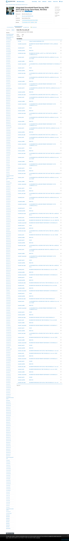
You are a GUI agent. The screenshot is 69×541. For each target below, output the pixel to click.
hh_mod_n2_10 (8, 68)
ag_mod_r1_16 (8, 445)
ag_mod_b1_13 (8, 231)
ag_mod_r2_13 (8, 276)
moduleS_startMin (21, 314)
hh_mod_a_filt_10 (8, 39)
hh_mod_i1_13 (8, 199)
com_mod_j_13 (8, 343)
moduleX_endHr (21, 369)
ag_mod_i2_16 (8, 425)
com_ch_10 (8, 168)
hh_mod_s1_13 (8, 219)
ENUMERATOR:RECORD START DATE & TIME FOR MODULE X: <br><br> (44, 382)
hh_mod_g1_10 (8, 49)
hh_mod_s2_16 (8, 387)
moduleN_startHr (21, 225)
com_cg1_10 (8, 165)
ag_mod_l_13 (8, 259)
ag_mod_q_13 (8, 273)
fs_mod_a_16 (8, 461)
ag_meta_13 (8, 229)
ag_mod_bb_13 (8, 234)
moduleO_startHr (21, 239)
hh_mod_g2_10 (8, 51)
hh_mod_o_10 (8, 69)
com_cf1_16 (8, 500)
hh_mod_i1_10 (8, 56)
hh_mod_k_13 (8, 204)
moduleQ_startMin (21, 279)
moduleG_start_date (22, 94)
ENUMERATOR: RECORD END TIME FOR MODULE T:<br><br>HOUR (43, 319)
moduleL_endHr (21, 177)
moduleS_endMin (21, 305)
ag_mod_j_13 (8, 256)
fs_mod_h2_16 (8, 481)
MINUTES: (31, 50)
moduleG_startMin (21, 91)
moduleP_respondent (22, 255)
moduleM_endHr (21, 197)
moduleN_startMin (21, 227)
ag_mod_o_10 (8, 111)
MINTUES (31, 131)
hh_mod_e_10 (8, 46)
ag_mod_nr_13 (8, 264)
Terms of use (55, 1)
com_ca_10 (8, 155)
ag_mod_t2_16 (8, 452)
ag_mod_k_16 (8, 428)
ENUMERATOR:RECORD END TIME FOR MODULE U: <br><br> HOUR (43, 337)
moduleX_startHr (21, 377)
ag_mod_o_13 (8, 266)
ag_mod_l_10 (8, 106)
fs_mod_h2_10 (8, 145)
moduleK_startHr (21, 167)
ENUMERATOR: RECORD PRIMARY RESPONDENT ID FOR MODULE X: (43, 374)
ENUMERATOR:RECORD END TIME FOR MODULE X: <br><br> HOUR (43, 353)
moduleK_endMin (21, 161)
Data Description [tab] (18, 27)
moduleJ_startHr (21, 147)
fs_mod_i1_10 (8, 148)
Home (7, 4)
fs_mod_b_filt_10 (8, 126)
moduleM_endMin (21, 201)
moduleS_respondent (22, 307)
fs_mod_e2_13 (8, 305)
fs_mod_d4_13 (8, 301)
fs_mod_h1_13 (8, 311)
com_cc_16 (8, 495)
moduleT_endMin (21, 322)
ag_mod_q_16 (8, 443)
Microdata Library (20, 1)
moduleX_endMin (21, 371)
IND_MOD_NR (8, 528)
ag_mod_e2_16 (8, 411)
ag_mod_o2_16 (8, 440)
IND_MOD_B (8, 516)
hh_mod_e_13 (8, 189)
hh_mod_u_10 (8, 81)
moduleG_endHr (21, 77)
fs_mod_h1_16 (8, 480)
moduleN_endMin (21, 219)
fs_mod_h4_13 (8, 316)
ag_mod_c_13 (8, 236)
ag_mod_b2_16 (8, 405)
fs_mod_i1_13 (8, 318)
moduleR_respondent (22, 290)
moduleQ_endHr (21, 269)
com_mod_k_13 (8, 345)
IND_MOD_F (8, 518)
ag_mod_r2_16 (8, 447)
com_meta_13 (8, 325)
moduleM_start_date (22, 213)
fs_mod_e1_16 (8, 471)
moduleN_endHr (21, 217)
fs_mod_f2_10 (8, 140)
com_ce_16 (8, 498)
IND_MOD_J (8, 523)
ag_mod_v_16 (8, 455)
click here (38, 537)
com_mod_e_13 (8, 333)
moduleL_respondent (22, 183)
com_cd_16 (8, 496)
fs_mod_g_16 (8, 478)
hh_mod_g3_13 (8, 196)
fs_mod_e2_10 (8, 136)
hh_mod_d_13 (8, 187)
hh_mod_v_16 (8, 392)
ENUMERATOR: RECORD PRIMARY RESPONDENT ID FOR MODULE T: (43, 325)
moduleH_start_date (22, 113)
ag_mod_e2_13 (8, 241)
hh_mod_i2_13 (8, 201)
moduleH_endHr (21, 97)
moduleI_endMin (21, 121)
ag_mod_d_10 (8, 93)
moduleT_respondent (22, 325)
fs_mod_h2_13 (8, 313)
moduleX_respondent (22, 374)
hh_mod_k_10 (8, 61)
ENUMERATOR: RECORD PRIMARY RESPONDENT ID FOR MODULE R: (43, 290)
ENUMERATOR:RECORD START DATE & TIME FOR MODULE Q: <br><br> (44, 282)
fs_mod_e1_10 (8, 135)
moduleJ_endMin (21, 141)
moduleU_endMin (21, 339)
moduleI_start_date (21, 134)
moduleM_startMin (21, 210)
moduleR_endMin (21, 287)
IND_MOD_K (8, 524)
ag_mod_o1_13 (8, 268)
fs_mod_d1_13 (8, 296)
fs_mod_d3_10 (8, 133)
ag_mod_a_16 (8, 401)
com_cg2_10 (8, 167)
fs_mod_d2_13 (8, 298)
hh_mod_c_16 (8, 350)
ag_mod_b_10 (8, 89)
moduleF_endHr (21, 56)
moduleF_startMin (21, 70)
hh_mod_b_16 (8, 511)
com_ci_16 (7, 505)
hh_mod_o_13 (8, 212)
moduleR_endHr (21, 285)
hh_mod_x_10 (8, 86)
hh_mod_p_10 (8, 71)
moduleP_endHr (21, 249)
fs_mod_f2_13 (8, 308)
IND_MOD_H (8, 519)
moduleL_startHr (21, 187)
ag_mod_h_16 (8, 420)
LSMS (17, 4)
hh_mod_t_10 (8, 79)
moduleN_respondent (22, 222)
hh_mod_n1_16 (8, 375)
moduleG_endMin (21, 81)
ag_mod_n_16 (8, 433)
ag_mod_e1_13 (8, 239)
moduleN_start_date (22, 230)
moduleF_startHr (21, 67)
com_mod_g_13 (8, 338)
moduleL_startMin (21, 190)
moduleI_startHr (21, 127)
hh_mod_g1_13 (8, 192)
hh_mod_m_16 (8, 373)
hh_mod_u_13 (8, 224)
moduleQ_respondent (22, 274)
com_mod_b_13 (8, 328)
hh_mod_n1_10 (8, 66)
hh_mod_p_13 (8, 214)
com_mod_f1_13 (8, 335)
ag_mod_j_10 (8, 103)
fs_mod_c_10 (8, 128)
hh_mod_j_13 (8, 202)
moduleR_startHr (21, 293)
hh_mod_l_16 (8, 372)
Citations (49, 1)
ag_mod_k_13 (8, 258)
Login (61, 1)
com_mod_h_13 (8, 340)
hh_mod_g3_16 (8, 360)
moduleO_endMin (21, 237)
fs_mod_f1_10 (8, 138)
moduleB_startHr (21, 47)
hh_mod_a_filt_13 (8, 182)
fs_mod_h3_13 (8, 315)
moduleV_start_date (21, 366)
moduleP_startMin (21, 262)
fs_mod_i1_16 (8, 485)
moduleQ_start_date (22, 282)
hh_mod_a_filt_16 (8, 348)
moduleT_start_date (21, 333)
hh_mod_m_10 (8, 64)
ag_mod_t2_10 (8, 123)
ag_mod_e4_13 (8, 244)
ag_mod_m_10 (8, 108)
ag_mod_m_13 (8, 261)
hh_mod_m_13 (8, 207)
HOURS (30, 277)
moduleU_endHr (21, 337)
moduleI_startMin (21, 131)
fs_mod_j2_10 (8, 153)
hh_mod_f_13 (8, 191)
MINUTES (31, 61)
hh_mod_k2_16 (8, 370)
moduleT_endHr (21, 319)
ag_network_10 (8, 125)
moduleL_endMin (21, 181)
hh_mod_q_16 (8, 382)
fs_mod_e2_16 (8, 473)
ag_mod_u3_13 (8, 286)
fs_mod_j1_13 (8, 321)
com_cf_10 (8, 163)
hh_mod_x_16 (8, 395)
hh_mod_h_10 (8, 54)
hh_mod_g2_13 (8, 194)
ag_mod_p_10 (8, 113)
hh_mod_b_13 (8, 184)
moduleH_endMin (21, 101)
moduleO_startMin (21, 242)
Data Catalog (34, 1)
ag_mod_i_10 (8, 101)
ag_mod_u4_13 (8, 288)
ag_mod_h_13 (8, 251)
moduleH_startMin (21, 110)
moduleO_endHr (21, 234)
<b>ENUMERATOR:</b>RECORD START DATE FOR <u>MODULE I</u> (43, 134)
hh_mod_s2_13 (8, 221)
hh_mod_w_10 (8, 84)
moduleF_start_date (21, 73)
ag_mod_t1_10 (8, 121)
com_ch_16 (8, 503)
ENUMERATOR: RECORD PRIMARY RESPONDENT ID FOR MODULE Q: (43, 274)
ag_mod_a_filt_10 (8, 88)
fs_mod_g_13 (8, 310)
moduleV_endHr (21, 353)
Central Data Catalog (11, 4)
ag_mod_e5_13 (8, 246)
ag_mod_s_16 (8, 448)
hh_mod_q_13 (8, 216)
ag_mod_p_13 (8, 271)
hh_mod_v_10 (8, 83)
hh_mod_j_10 (8, 59)
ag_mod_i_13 (8, 253)
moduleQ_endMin (21, 271)
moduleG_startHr (21, 87)
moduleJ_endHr (21, 137)
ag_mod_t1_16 (8, 450)
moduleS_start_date (22, 317)
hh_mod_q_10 (8, 73)
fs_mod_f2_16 (8, 476)
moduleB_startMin (21, 50)
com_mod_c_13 (8, 330)
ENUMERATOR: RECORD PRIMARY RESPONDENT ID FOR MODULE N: (43, 222)
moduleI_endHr (21, 117)
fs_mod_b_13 (8, 293)
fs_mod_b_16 (8, 463)
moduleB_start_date (22, 53)
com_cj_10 (7, 172)
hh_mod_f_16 (8, 355)
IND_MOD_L (8, 526)
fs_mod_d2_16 (8, 468)
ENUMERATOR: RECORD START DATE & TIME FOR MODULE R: (42, 298)
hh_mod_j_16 (8, 367)
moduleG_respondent (22, 83)
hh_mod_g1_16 (8, 357)
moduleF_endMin (21, 61)
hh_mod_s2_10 (8, 78)
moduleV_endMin (21, 355)
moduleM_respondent (22, 203)
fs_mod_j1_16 (8, 486)
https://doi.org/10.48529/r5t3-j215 (27, 15)
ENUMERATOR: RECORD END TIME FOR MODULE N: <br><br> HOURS (43, 217)
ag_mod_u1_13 (8, 283)
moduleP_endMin (21, 253)
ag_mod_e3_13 (8, 243)
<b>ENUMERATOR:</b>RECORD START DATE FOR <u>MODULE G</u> (43, 94)
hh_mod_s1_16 (8, 385)
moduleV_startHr (21, 361)
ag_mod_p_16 (8, 442)
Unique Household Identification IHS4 (36, 41)
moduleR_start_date (22, 298)
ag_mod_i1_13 (8, 254)
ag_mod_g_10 (8, 98)
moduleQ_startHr (21, 277)
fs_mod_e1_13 (8, 303)
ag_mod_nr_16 (8, 435)
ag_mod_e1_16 (8, 410)
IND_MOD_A (8, 514)
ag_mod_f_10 (8, 96)
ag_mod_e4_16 (8, 415)
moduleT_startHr (21, 327)
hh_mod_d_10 (8, 44)
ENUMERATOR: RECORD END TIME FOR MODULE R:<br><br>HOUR (43, 285)
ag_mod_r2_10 (8, 118)
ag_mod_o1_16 (8, 438)
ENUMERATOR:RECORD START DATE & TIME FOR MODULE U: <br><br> (44, 350)
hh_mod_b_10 (8, 41)
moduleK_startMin (21, 170)
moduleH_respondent (22, 103)
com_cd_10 (8, 160)
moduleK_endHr (21, 157)
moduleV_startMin (21, 363)
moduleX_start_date (22, 382)
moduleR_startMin (21, 295)
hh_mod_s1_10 (8, 76)
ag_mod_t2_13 (8, 281)
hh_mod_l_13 (8, 206)
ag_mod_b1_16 (8, 403)
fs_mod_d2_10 (8, 131)
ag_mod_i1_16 (8, 423)
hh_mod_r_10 (8, 74)
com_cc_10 (8, 158)
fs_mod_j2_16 (8, 488)
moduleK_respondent (22, 163)
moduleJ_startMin (21, 150)
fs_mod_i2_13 (8, 320)
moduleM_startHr (21, 207)
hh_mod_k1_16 (8, 368)
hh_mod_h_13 (8, 197)
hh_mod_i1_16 (8, 363)
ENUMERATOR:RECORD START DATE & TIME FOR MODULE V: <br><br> (44, 366)
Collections (44, 1)
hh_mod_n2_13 (8, 211)
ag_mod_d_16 (8, 408)
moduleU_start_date (22, 350)
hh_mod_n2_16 (8, 377)
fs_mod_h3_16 (8, 483)
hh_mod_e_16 (8, 353)
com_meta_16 (8, 490)
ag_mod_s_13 (8, 278)
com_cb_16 (8, 493)
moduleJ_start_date (21, 153)
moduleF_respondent (22, 63)
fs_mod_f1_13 (8, 306)
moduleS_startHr (21, 311)
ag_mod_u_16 (8, 453)
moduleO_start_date (22, 245)
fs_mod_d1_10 (8, 130)
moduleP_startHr (21, 259)
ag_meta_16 (8, 400)
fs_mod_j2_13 (8, 323)
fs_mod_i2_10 (8, 150)
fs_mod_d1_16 (8, 466)
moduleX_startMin (21, 379)
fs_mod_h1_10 (8, 143)
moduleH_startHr (21, 107)
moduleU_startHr (21, 345)
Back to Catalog (10, 533)
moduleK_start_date (22, 173)
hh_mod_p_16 (8, 380)
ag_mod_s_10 (8, 120)
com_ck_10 (8, 173)
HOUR (30, 67)
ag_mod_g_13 (8, 249)
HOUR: (30, 47)
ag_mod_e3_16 (8, 413)
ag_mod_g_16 (8, 418)
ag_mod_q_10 (8, 115)
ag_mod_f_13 (8, 248)
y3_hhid (19, 41)
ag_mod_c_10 (8, 91)
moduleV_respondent (22, 358)
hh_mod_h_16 (8, 362)
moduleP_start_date (22, 265)
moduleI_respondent (22, 123)
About (39, 1)
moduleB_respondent (22, 43)
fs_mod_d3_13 (8, 300)
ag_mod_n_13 (8, 263)
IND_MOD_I (8, 521)
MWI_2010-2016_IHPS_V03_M (22, 4)
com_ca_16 (8, 491)
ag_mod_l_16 (8, 430)
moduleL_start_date (21, 193)
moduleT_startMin (21, 330)
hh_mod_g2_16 (8, 358)
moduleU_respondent (22, 342)
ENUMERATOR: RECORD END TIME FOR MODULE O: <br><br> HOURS (43, 234)
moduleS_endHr (21, 301)
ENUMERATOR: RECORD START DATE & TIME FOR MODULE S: (42, 317)
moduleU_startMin (21, 347)
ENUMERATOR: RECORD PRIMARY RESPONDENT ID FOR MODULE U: (43, 342)
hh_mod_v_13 (8, 226)
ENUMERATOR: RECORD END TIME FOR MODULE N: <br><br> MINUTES (44, 219)
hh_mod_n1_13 (8, 209)
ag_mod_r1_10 (8, 116)
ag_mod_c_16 (8, 406)
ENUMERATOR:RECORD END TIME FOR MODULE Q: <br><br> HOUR (43, 269)
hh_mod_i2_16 (8, 365)
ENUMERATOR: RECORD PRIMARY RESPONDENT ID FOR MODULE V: (43, 358)
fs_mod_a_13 (8, 291)
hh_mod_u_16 (8, 390)
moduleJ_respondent (22, 143)
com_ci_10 (7, 170)
